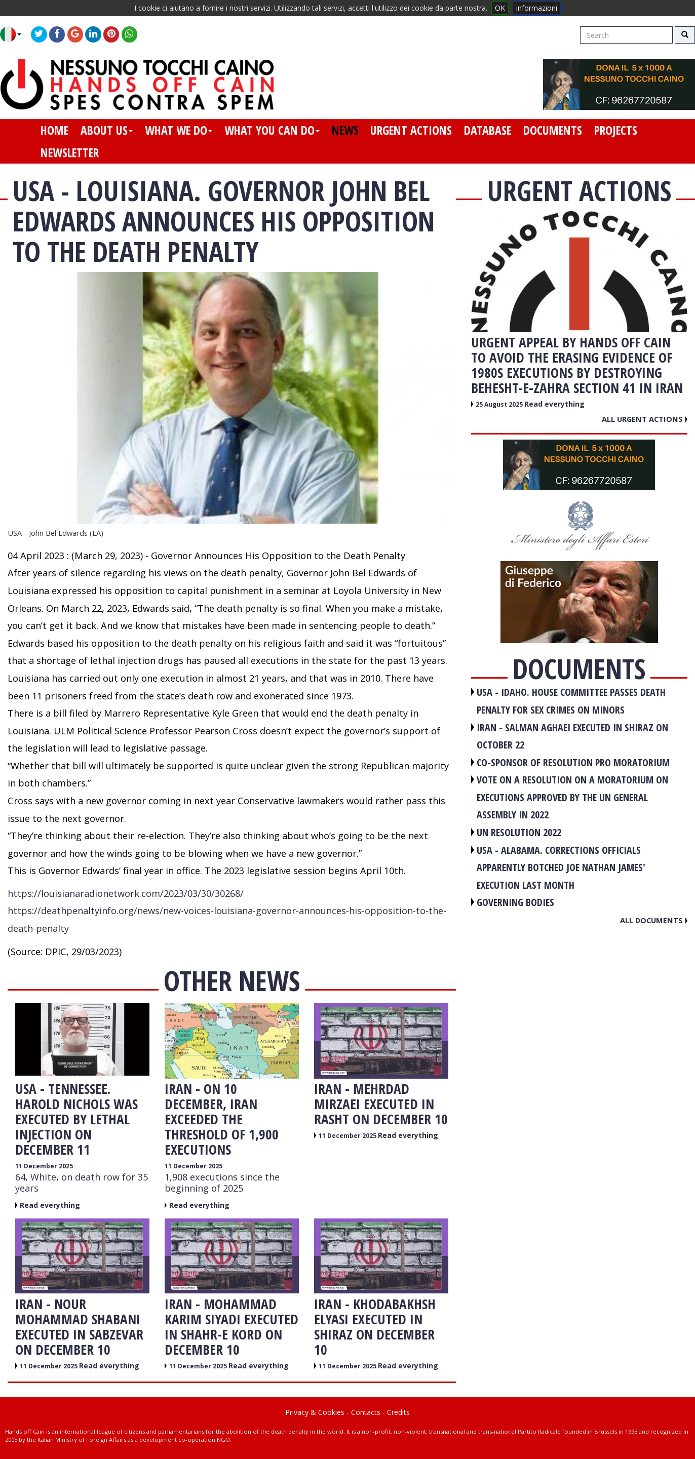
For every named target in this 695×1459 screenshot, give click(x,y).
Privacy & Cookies (314, 1412)
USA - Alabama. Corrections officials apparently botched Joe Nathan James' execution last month (561, 867)
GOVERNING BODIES (515, 902)
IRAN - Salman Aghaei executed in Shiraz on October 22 (572, 736)
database (487, 130)
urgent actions (411, 130)
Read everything (50, 1205)
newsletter (70, 152)
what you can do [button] (272, 130)
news (345, 130)
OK (500, 8)
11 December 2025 (44, 1166)
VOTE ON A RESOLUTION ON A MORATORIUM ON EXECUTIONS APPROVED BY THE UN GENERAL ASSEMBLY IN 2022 (572, 797)
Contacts (365, 1412)
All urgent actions (644, 419)
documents (552, 130)
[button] (14, 34)
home (54, 130)
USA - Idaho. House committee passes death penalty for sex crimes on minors (571, 701)
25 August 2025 (500, 404)
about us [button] (107, 130)
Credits (398, 1412)
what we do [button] (178, 130)
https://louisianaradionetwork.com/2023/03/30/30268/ (126, 893)
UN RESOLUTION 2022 (519, 832)
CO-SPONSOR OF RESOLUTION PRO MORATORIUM (573, 762)
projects (615, 130)
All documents (653, 920)
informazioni (536, 8)
